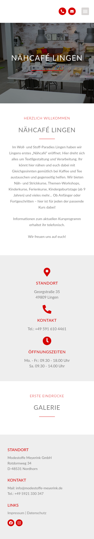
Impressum (16, 513)
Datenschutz (36, 513)
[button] (85, 11)
